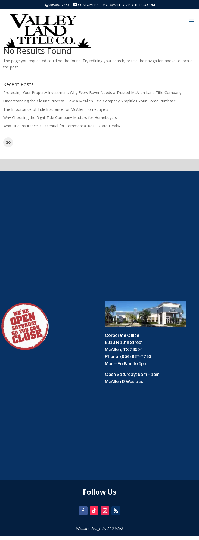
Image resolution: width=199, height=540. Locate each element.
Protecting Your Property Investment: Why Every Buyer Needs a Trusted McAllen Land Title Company (92, 92)
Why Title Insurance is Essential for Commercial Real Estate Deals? (61, 125)
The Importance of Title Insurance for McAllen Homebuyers (55, 109)
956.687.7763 (58, 4)
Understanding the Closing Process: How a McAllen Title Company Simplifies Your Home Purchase (89, 100)
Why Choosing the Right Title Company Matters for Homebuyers (60, 117)
